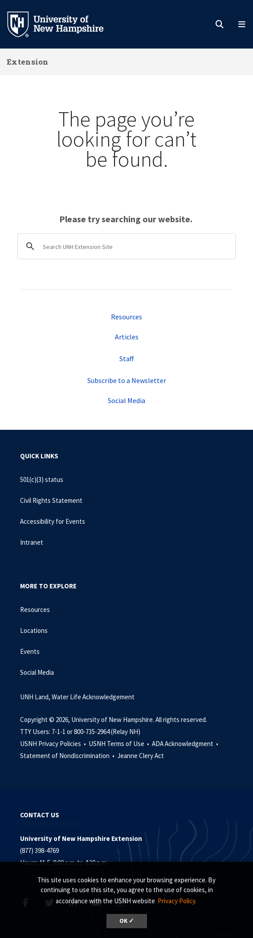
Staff (126, 358)
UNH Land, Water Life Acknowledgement (77, 697)
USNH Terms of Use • (120, 743)
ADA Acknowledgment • (186, 743)
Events (30, 651)
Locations (34, 630)
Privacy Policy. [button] (177, 901)
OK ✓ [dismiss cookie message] (126, 921)
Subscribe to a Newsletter (126, 380)
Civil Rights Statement (51, 500)
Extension (28, 62)
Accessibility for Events (52, 521)
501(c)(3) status (41, 479)
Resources (126, 316)
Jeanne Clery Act (140, 755)
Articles (127, 336)
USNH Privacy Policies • (53, 743)
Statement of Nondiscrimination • (68, 755)
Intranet (31, 542)
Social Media (126, 400)
